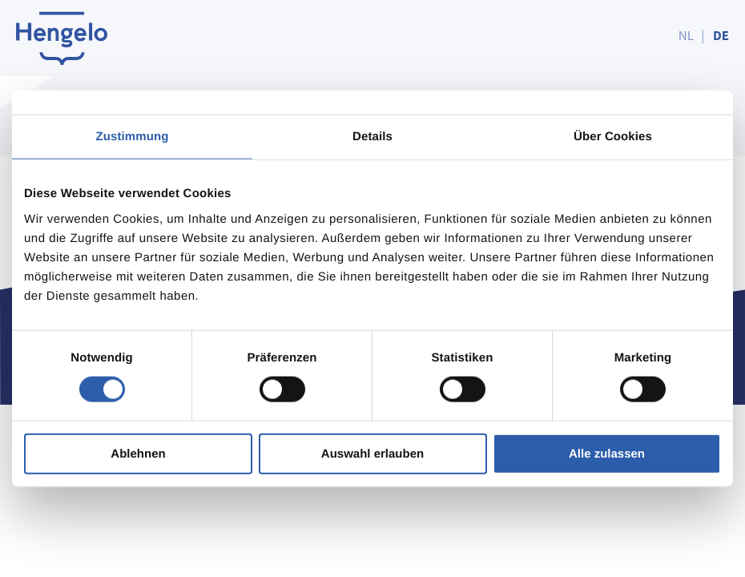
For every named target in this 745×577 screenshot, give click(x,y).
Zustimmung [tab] (132, 136)
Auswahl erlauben (372, 453)
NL (686, 35)
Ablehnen (138, 453)
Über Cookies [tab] (613, 136)
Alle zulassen (607, 453)
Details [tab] (372, 136)
